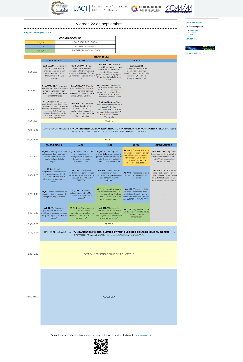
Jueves (193, 33)
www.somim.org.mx (143, 335)
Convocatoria (191, 39)
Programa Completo (193, 22)
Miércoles (194, 30)
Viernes (193, 35)
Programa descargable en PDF (37, 33)
